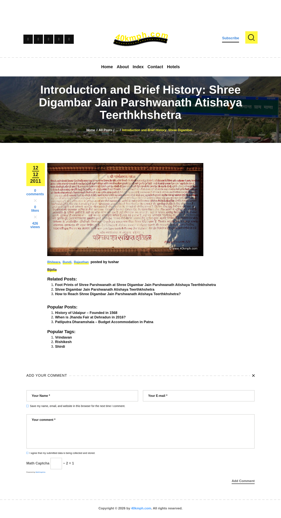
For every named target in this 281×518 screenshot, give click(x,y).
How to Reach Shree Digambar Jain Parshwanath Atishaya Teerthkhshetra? (118, 294)
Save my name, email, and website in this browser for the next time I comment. (77, 406)
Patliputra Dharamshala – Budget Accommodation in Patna (104, 322)
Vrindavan (63, 337)
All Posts (105, 130)
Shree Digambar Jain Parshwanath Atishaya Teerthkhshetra (104, 289)
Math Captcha (37, 463)
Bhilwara (53, 262)
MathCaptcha (40, 472)
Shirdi (60, 347)
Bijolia (52, 269)
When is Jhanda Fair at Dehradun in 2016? (90, 317)
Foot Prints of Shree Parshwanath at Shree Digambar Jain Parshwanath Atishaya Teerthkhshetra (135, 285)
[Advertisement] (140, 9)
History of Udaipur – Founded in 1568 (86, 313)
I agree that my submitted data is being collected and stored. (62, 453)
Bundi (67, 262)
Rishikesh (63, 342)
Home (90, 130)
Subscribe (230, 38)
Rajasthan (81, 262)
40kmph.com (141, 509)
